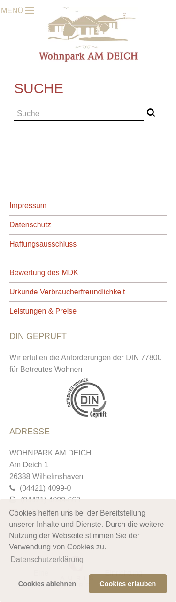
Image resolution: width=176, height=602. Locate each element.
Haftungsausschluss (43, 244)
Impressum (27, 205)
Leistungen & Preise (43, 311)
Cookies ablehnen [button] (47, 583)
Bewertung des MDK (43, 273)
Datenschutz (30, 225)
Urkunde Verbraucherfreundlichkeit (67, 292)
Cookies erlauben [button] (127, 583)
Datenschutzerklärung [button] (47, 559)
